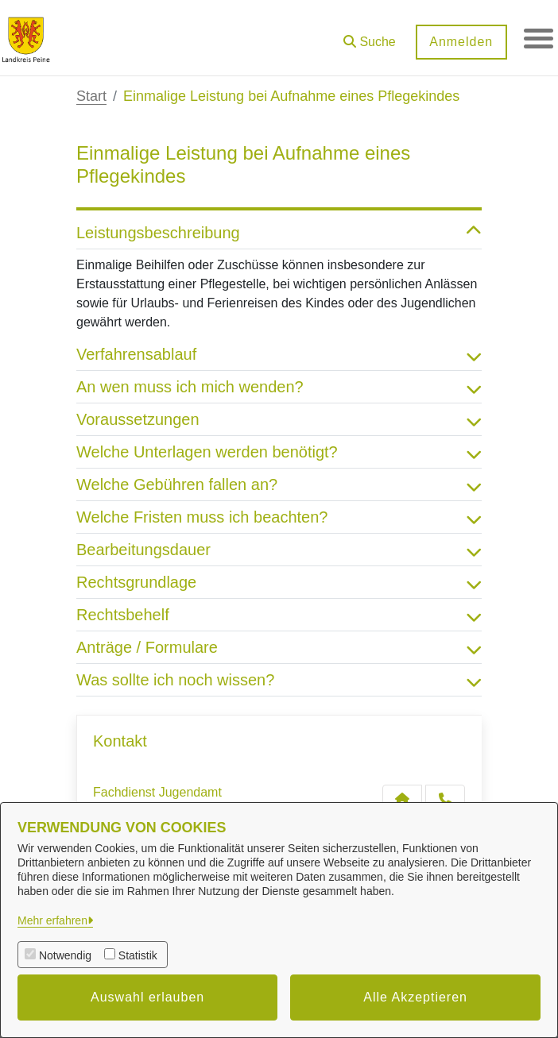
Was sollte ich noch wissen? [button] (279, 679)
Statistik (137, 955)
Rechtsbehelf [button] (279, 614)
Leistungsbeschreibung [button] (279, 232)
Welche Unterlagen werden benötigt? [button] (279, 451)
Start (91, 96)
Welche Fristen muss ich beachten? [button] (279, 517)
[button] (367, 36)
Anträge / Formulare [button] (279, 647)
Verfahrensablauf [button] (279, 354)
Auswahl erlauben (147, 997)
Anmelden (458, 41)
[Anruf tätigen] (445, 799)
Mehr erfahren (52, 920)
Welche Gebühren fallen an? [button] (279, 484)
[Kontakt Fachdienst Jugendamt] (402, 799)
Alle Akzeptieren (415, 997)
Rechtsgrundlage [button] (279, 582)
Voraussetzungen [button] (279, 419)
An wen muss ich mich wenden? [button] (279, 386)
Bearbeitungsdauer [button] (279, 549)
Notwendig (65, 955)
